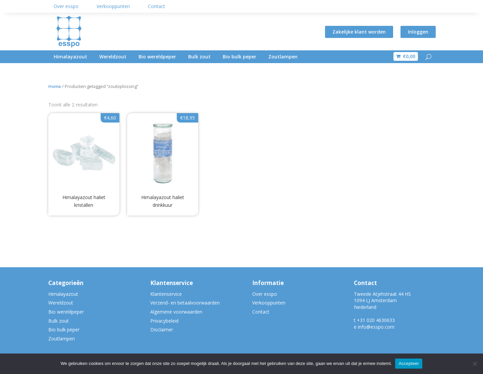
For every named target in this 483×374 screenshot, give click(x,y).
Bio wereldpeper (157, 56)
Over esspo (66, 6)
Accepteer (408, 363)
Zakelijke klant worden (359, 32)
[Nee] (474, 363)
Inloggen (418, 32)
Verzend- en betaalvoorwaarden (185, 302)
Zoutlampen (283, 56)
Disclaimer (161, 329)
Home (54, 86)
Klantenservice (166, 294)
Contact (156, 6)
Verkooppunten (113, 6)
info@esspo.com (376, 327)
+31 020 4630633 (376, 320)
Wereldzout (112, 56)
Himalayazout (70, 56)
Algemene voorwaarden (176, 312)
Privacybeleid (164, 321)
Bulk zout (199, 56)
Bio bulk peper (239, 56)
